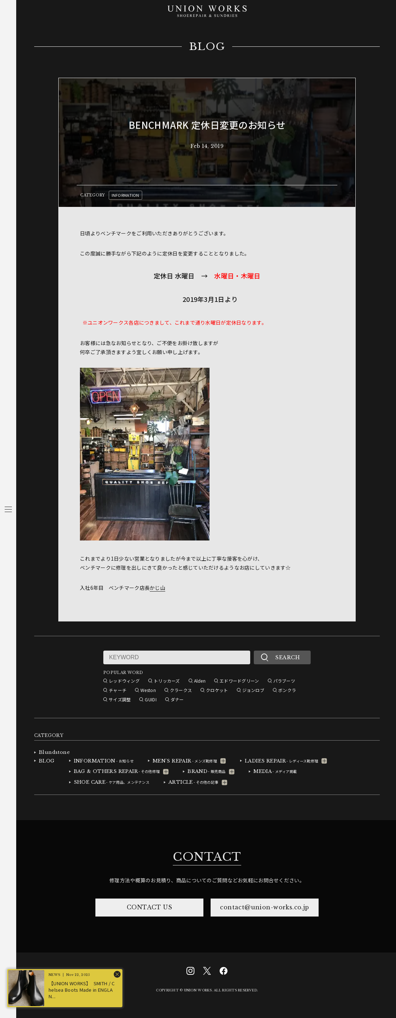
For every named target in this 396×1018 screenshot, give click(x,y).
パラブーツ (284, 681)
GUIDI (150, 699)
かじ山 (157, 587)
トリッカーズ (167, 681)
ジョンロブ (253, 690)
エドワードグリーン (239, 681)
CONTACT (207, 857)
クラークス (181, 690)
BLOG (207, 47)
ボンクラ (287, 690)
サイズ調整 (120, 699)
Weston (148, 690)
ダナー (177, 699)
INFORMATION (125, 195)
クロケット (217, 690)
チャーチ (117, 690)
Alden (200, 681)
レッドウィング (124, 681)
